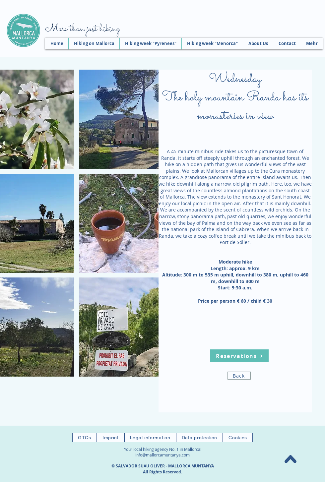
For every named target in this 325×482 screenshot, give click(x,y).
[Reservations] (239, 355)
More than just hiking (82, 29)
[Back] (239, 376)
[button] (135, 119)
